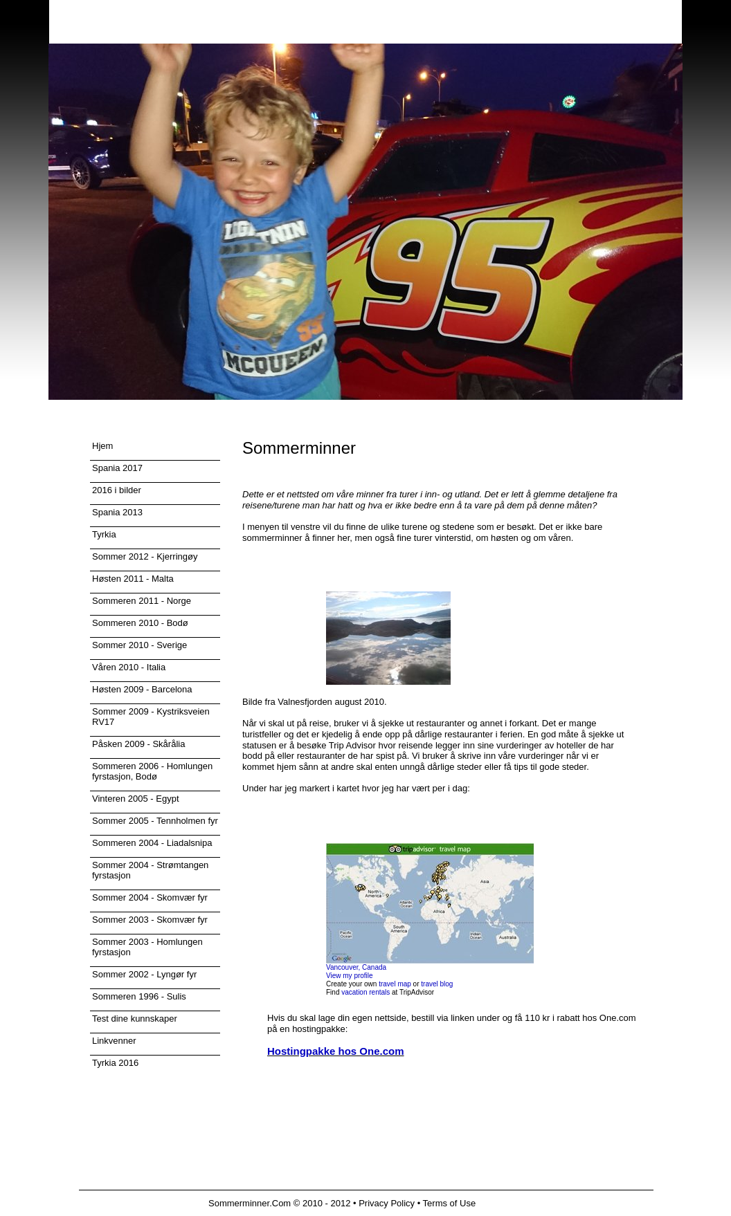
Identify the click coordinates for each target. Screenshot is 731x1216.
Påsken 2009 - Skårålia (138, 744)
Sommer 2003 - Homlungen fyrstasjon (147, 947)
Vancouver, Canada (356, 967)
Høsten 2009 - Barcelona (142, 689)
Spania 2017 (117, 468)
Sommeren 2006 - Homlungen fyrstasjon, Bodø (152, 771)
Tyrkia (104, 534)
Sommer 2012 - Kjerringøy (144, 556)
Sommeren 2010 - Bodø (140, 623)
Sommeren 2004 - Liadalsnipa (152, 843)
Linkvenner (114, 1040)
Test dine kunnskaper (134, 1018)
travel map (395, 984)
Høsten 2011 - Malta (133, 578)
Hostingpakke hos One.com (335, 1051)
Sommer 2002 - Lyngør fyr (144, 974)
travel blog (436, 984)
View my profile (349, 975)
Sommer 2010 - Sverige (139, 645)
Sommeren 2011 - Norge (141, 601)
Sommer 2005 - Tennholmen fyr (155, 821)
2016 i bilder (116, 490)
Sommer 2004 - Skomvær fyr (150, 897)
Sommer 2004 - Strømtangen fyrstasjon (150, 870)
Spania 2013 (117, 512)
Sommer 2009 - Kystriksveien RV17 (151, 716)
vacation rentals (365, 992)
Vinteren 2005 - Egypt (135, 798)
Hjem (102, 446)
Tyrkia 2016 (115, 1063)
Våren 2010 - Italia (128, 667)
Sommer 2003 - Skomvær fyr (150, 919)
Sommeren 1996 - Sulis (139, 996)
